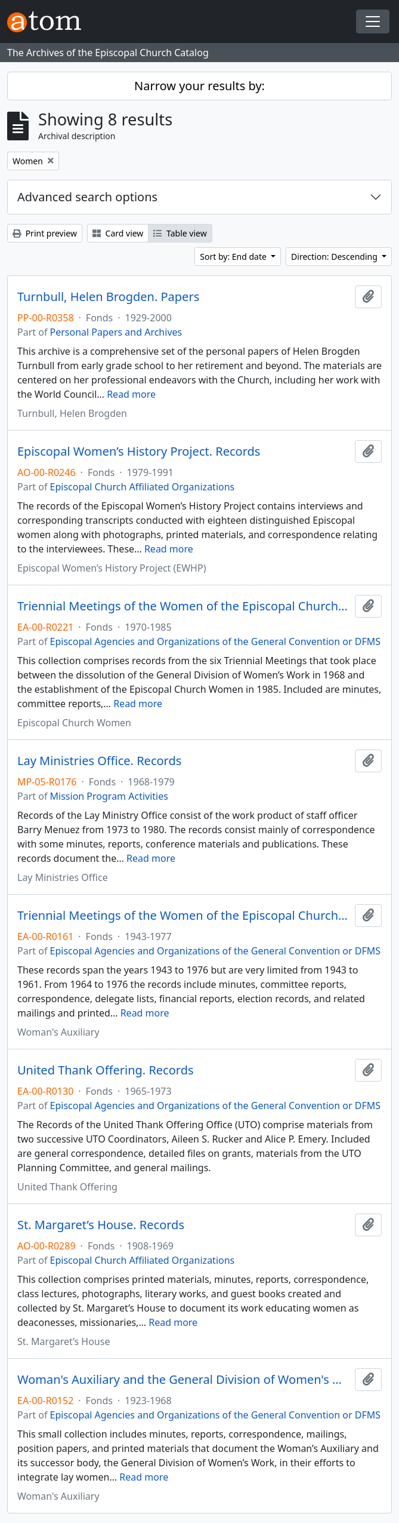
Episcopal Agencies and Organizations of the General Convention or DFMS (215, 641)
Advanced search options (87, 197)
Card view (117, 233)
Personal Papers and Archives (116, 332)
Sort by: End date (234, 256)
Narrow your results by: (199, 86)
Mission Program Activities (109, 796)
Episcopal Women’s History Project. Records (138, 451)
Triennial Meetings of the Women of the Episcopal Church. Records (183, 606)
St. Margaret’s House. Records (100, 1225)
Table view (179, 233)
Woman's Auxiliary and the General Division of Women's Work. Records (183, 1379)
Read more (131, 394)
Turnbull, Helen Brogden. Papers (108, 297)
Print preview (45, 233)
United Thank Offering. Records (105, 1070)
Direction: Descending (335, 256)
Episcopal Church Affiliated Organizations (142, 486)
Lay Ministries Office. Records (99, 761)
